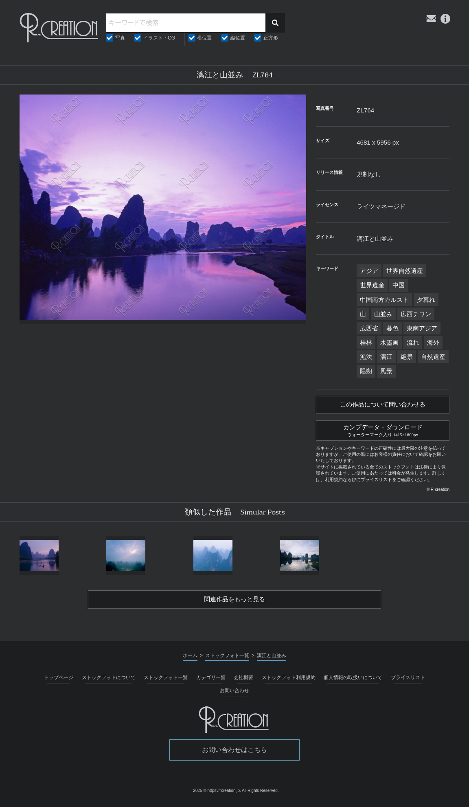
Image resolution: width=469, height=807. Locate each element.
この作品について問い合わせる (382, 405)
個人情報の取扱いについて (353, 680)
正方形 (270, 38)
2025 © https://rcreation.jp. (217, 793)
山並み (383, 313)
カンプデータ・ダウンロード (382, 431)
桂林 (366, 342)
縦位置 (237, 38)
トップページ (58, 680)
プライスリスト (408, 680)
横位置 (204, 38)
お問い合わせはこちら (234, 752)
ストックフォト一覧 (166, 680)
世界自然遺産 (404, 270)
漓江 (386, 356)
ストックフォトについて (109, 680)
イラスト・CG (159, 38)
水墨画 (389, 342)
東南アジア (422, 328)
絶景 (407, 356)
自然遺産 (433, 356)
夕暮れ (426, 299)
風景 (386, 370)
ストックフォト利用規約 (289, 680)
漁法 (366, 356)
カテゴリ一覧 (211, 680)
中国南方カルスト (384, 299)
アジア (369, 270)
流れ (413, 342)
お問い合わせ (234, 693)
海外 (433, 342)
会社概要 (243, 680)
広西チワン (416, 313)
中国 (398, 284)
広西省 (369, 328)
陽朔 (366, 370)
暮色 (392, 328)
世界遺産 (372, 284)
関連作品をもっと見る (234, 601)
